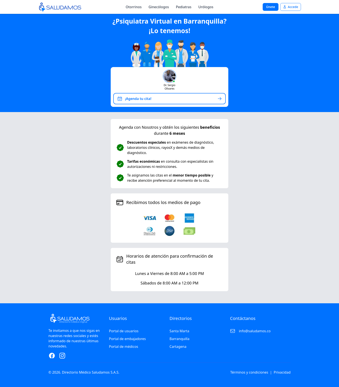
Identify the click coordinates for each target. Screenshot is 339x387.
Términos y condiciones (249, 372)
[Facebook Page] (51, 355)
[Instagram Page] (62, 355)
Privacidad (282, 372)
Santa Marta (179, 331)
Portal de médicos (123, 346)
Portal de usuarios (124, 331)
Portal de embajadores (127, 338)
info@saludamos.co (255, 331)
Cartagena (178, 346)
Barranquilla (179, 338)
